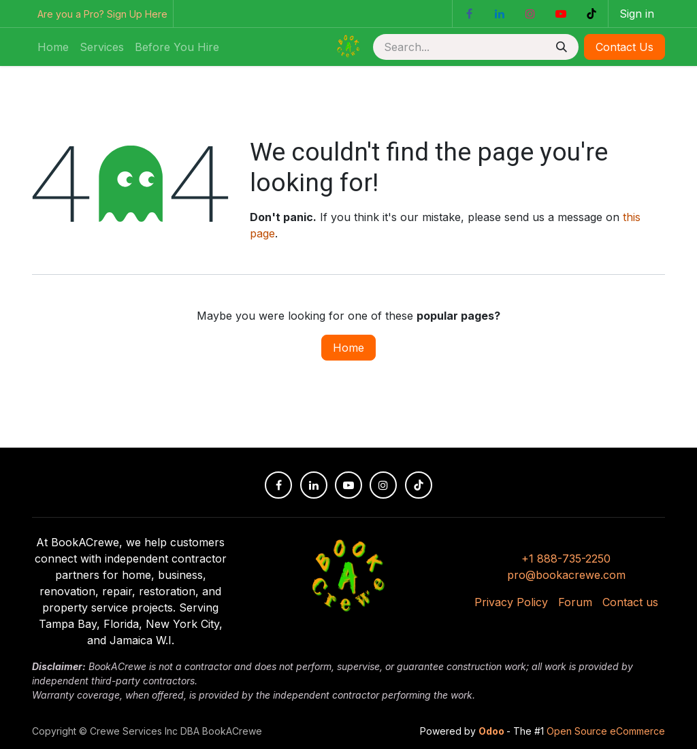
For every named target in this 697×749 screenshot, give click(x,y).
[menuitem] (53, 47)
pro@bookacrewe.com (566, 575)
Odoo (492, 731)
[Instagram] (530, 13)
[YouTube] (560, 13)
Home (348, 347)
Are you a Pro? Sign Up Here (102, 14)
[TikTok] (591, 13)
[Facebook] (469, 13)
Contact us (630, 602)
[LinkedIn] (499, 13)
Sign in (636, 13)
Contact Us (624, 47)
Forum (575, 602)
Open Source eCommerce (606, 731)
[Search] (562, 47)
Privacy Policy (511, 602)
